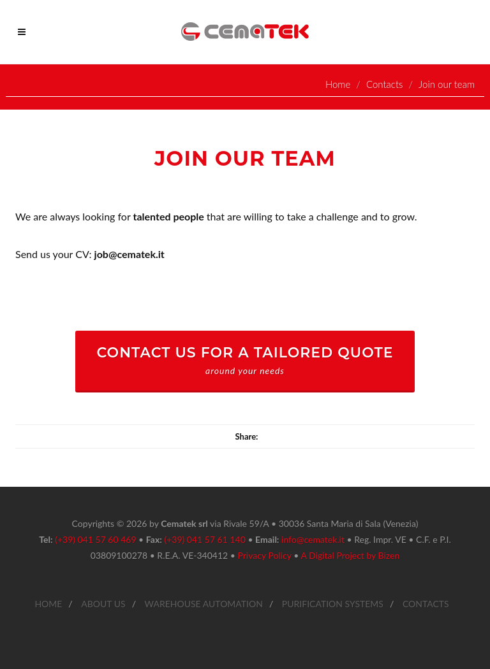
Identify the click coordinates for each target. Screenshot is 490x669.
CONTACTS (426, 603)
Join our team (447, 84)
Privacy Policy (264, 555)
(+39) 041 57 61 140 (204, 539)
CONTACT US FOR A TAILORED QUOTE (245, 360)
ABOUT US (103, 603)
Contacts (384, 84)
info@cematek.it (313, 539)
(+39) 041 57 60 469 (95, 539)
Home (337, 84)
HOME (48, 603)
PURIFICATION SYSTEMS (332, 603)
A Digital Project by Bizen (350, 555)
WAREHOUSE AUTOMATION (204, 603)
